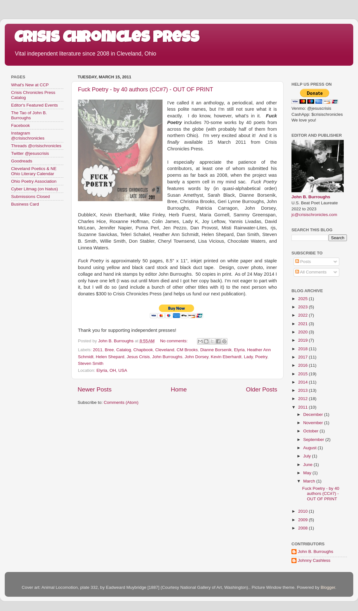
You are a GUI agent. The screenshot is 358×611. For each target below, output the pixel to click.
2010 (303, 511)
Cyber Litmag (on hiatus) (34, 189)
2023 (303, 307)
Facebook (20, 125)
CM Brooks (187, 349)
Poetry (261, 356)
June (308, 464)
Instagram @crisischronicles (27, 136)
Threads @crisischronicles (36, 145)
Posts (303, 261)
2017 (303, 357)
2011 (97, 349)
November (313, 422)
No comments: (174, 340)
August (310, 447)
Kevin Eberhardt (226, 356)
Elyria (239, 349)
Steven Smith (90, 363)
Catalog (123, 349)
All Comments (311, 272)
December (313, 414)
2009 (303, 519)
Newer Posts (95, 389)
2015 (303, 373)
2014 (303, 382)
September (314, 439)
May (307, 472)
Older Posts (261, 389)
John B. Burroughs (310, 196)
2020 (303, 332)
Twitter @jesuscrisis (30, 153)
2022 (303, 315)
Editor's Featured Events (34, 105)
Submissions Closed (30, 196)
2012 (303, 398)
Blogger (328, 587)
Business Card (25, 204)
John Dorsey (196, 356)
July (307, 456)
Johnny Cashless (314, 560)
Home (179, 389)
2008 (303, 528)
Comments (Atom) (121, 402)
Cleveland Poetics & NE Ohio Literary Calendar (33, 171)
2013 (303, 390)
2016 (303, 365)
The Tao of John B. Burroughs (29, 115)
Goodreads (21, 161)
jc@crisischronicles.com (314, 214)
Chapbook (143, 349)
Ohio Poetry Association (33, 181)
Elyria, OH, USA (112, 370)
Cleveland (164, 349)
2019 (303, 340)
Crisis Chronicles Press (106, 39)
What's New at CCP (30, 84)
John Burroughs (167, 356)
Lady (248, 356)
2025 (303, 298)
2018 (303, 348)
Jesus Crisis (138, 356)
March (309, 481)
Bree (109, 349)
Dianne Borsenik (216, 349)
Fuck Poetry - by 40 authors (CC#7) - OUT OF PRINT (145, 89)
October (311, 431)
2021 (303, 323)
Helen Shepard (110, 356)
